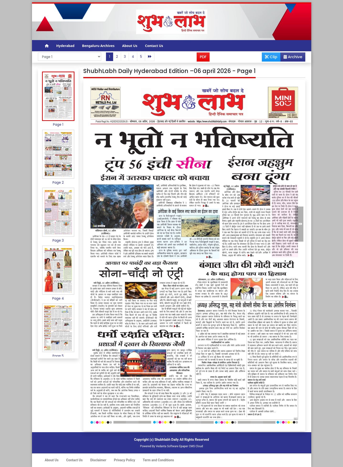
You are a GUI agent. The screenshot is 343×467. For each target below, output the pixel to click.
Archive (291, 57)
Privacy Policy (124, 460)
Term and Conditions (158, 460)
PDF (203, 57)
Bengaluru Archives (98, 45)
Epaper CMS (187, 446)
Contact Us (154, 45)
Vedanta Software (167, 446)
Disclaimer (98, 460)
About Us (129, 45)
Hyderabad (65, 45)
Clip (271, 57)
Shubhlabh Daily (166, 439)
